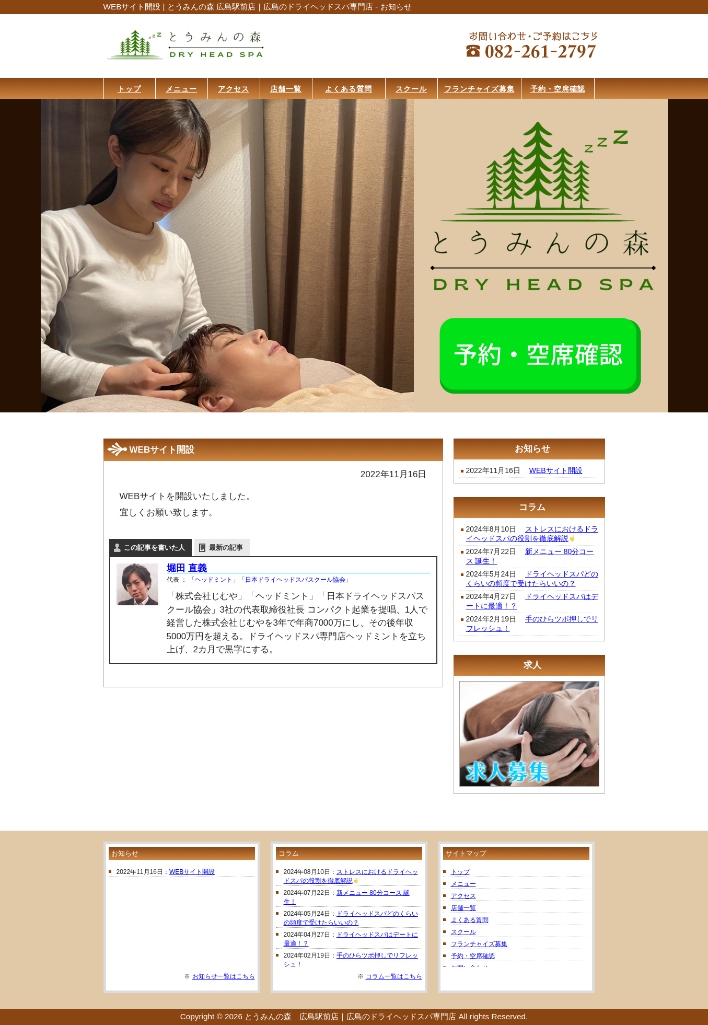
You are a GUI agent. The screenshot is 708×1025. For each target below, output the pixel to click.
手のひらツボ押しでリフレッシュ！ (532, 623)
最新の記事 (226, 547)
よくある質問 (470, 920)
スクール (463, 932)
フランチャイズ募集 (479, 944)
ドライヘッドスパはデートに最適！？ (532, 601)
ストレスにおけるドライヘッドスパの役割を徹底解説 (532, 534)
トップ (460, 872)
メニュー (463, 884)
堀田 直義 (187, 568)
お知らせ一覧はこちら (223, 976)
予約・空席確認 (473, 956)
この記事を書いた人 (154, 547)
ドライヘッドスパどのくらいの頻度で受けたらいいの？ (532, 579)
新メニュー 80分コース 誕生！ (530, 556)
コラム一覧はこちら (394, 976)
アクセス (463, 896)
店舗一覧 (463, 908)
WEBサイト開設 (556, 470)
